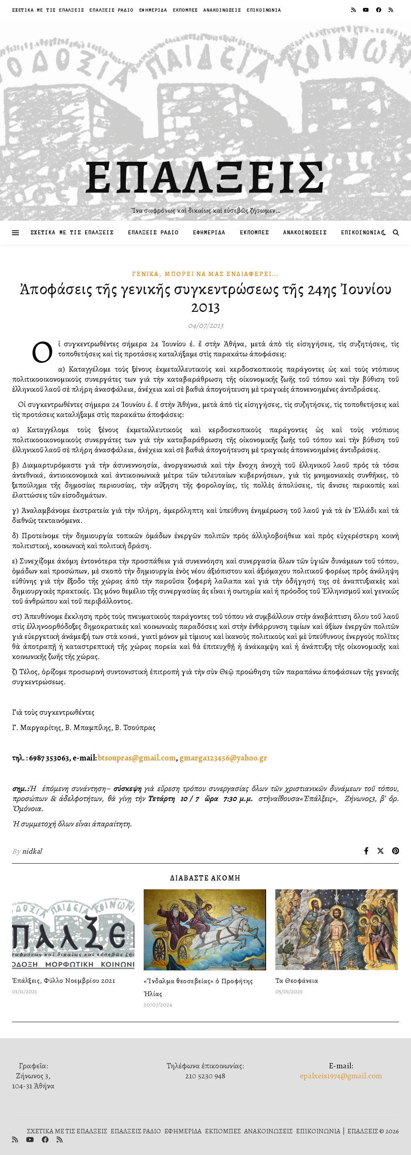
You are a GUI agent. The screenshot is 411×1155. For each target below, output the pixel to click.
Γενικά (145, 274)
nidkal (32, 851)
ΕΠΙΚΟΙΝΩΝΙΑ (264, 9)
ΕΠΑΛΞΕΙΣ (205, 177)
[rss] (354, 9)
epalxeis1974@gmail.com (341, 1075)
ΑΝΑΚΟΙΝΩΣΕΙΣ (222, 9)
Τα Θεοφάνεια (296, 980)
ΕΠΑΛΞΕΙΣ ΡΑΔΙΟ (111, 9)
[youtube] (366, 9)
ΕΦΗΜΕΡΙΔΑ (153, 9)
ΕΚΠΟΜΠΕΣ (185, 9)
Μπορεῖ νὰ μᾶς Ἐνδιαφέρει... (222, 274)
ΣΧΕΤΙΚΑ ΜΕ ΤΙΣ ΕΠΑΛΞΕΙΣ (48, 9)
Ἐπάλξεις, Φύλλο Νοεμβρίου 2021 (63, 980)
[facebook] (379, 9)
